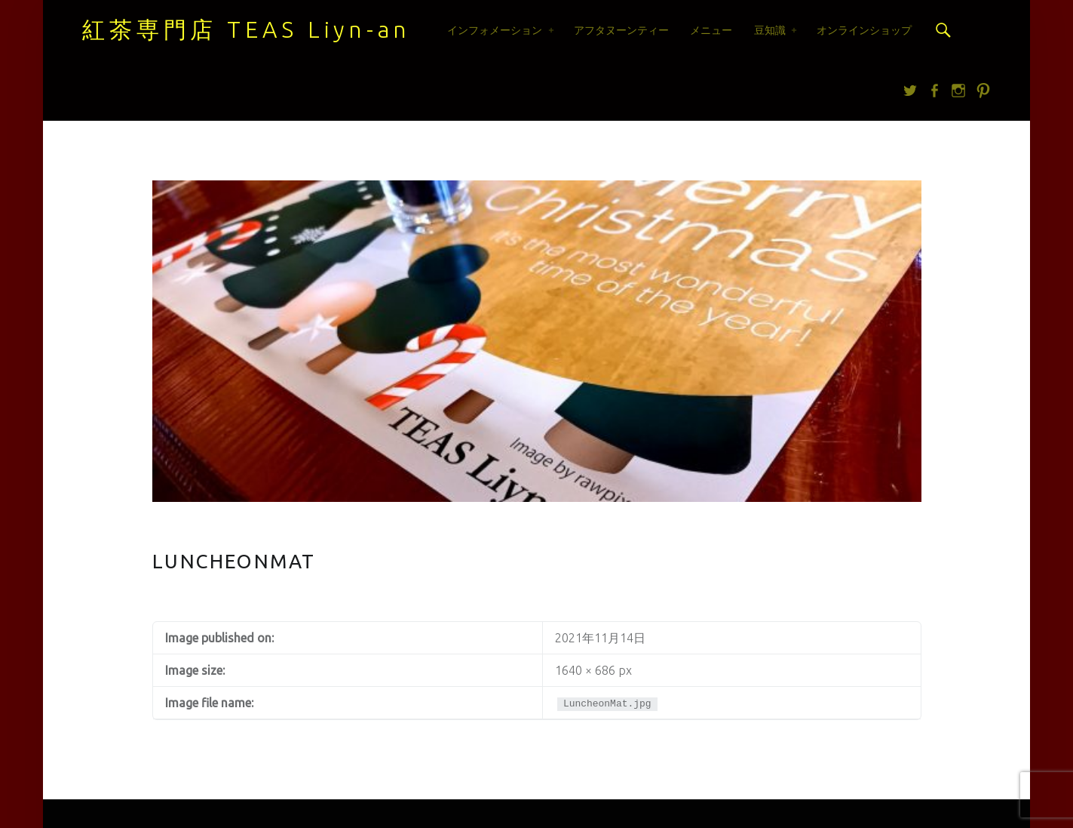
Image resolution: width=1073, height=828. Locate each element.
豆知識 (770, 30)
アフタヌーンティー (621, 30)
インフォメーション (494, 30)
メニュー (711, 30)
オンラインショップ (864, 30)
